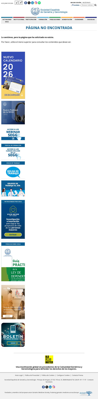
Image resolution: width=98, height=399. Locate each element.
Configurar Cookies (63, 375)
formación (43, 19)
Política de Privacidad (32, 375)
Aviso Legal (19, 375)
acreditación (67, 19)
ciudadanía (79, 19)
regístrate (66, 3)
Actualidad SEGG (7, 21)
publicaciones (55, 19)
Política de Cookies (48, 375)
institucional (19, 19)
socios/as (91, 19)
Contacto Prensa (77, 375)
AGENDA (75, 3)
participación (31, 19)
